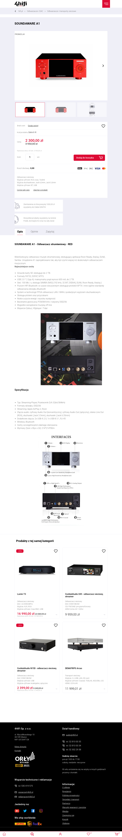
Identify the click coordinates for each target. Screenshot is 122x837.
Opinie (34, 218)
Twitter (25, 797)
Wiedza (65, 798)
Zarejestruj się (68, 802)
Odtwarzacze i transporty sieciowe (61, 11)
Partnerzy (66, 790)
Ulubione (103, 126)
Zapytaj (49, 217)
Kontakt (18, 737)
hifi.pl (20, 11)
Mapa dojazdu (20, 733)
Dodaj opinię (33, 126)
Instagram (41, 797)
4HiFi (22, 4)
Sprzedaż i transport (70, 786)
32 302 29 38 (75, 736)
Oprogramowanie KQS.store (11, 828)
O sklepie (66, 774)
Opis (19, 217)
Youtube (17, 797)
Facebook (33, 797)
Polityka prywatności (70, 782)
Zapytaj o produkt (40, 190)
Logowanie (60, 834)
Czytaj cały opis (23, 190)
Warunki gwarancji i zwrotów (74, 794)
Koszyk (65, 806)
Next (103, 65)
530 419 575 (27, 772)
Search (32, 834)
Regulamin (66, 778)
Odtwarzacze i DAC (35, 11)
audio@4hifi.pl (72, 721)
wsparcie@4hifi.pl (25, 778)
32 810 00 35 (75, 728)
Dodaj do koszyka (85, 157)
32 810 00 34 (75, 732)
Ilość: (19, 157)
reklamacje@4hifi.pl (26, 783)
